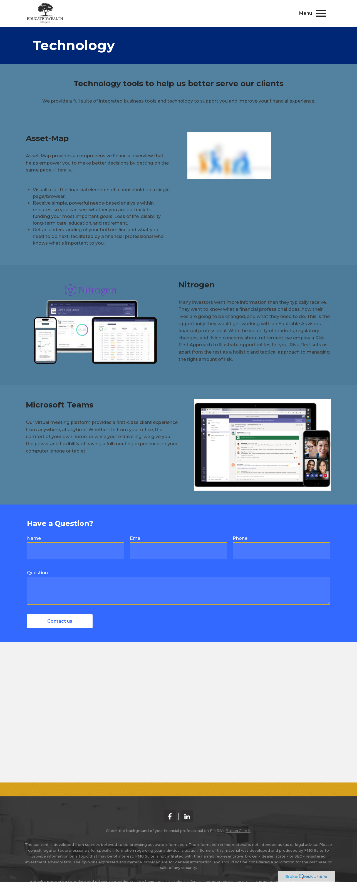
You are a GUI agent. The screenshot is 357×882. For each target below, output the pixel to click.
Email (136, 538)
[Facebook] (170, 816)
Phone (240, 538)
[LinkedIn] (187, 816)
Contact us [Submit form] (59, 621)
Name (34, 538)
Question (37, 572)
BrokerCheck (238, 830)
